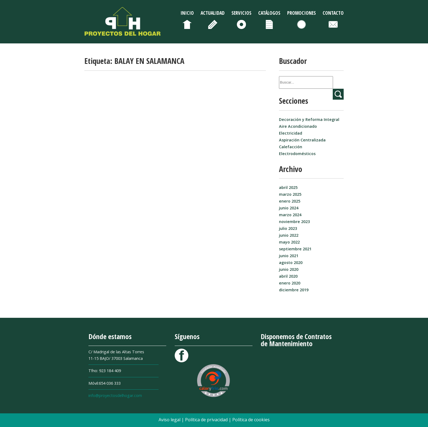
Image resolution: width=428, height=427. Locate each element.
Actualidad (213, 13)
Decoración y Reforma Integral (309, 119)
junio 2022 (288, 235)
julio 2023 (288, 228)
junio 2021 (288, 255)
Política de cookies (251, 420)
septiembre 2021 (295, 248)
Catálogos (269, 13)
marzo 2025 (290, 194)
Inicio (187, 13)
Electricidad (290, 133)
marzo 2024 (290, 214)
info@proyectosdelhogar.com (115, 395)
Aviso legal (170, 420)
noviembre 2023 (294, 221)
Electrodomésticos (297, 153)
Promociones (301, 13)
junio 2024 (288, 207)
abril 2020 (288, 276)
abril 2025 (288, 187)
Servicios (241, 13)
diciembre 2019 (293, 289)
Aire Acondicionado (298, 126)
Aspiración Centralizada (302, 140)
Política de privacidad (207, 420)
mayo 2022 (289, 242)
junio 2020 (288, 269)
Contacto (333, 13)
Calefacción (290, 146)
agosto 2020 (290, 262)
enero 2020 (289, 283)
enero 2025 (289, 201)
